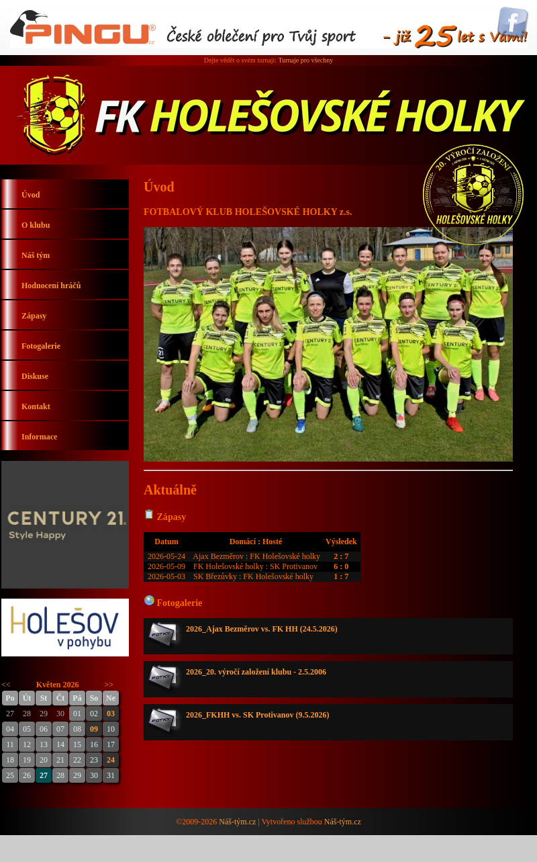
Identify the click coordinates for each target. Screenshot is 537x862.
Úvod (30, 195)
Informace (39, 436)
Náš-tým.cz (237, 821)
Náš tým (35, 255)
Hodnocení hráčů (51, 285)
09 (94, 729)
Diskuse (34, 376)
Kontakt (35, 406)
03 (111, 713)
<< (6, 684)
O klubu (35, 225)
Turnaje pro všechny (305, 60)
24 (111, 760)
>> (109, 684)
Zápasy (33, 315)
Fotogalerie (40, 346)
